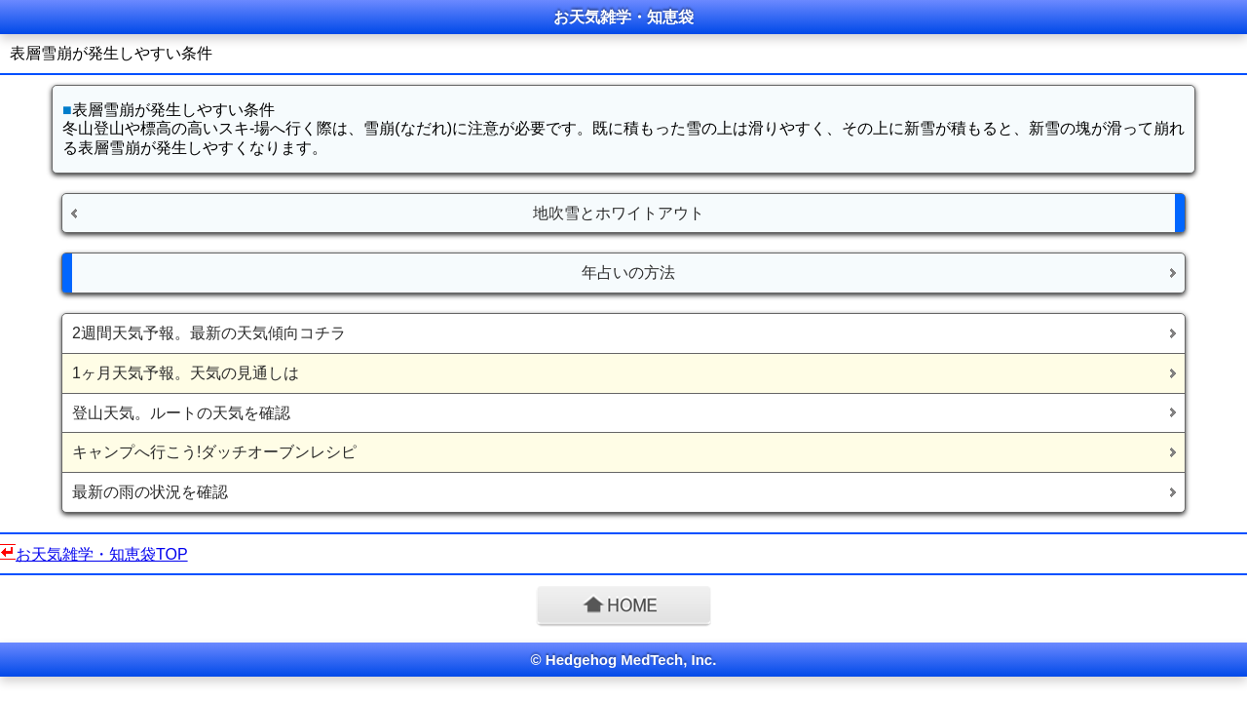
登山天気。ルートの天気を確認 (181, 413)
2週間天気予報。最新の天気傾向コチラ (209, 333)
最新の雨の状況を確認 (150, 492)
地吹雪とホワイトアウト (618, 213)
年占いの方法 (628, 272)
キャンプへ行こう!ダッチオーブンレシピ (214, 452)
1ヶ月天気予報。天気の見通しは (185, 373)
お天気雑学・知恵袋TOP (102, 554)
